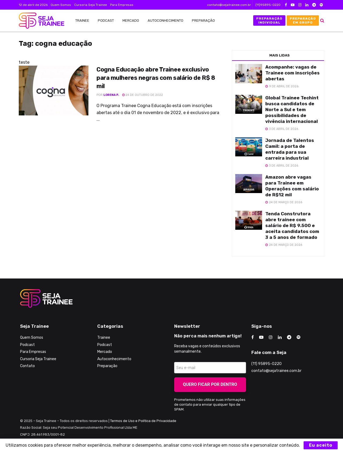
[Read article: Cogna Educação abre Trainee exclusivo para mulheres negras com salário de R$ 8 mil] (53, 90)
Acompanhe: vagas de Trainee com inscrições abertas (292, 72)
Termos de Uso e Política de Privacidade (143, 421)
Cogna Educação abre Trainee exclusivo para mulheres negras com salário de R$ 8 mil (155, 78)
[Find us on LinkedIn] (280, 337)
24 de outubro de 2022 (142, 95)
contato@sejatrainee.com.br (229, 5)
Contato (27, 366)
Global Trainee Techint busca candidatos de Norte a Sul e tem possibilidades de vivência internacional (292, 109)
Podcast (106, 20)
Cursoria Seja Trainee (90, 5)
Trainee (82, 20)
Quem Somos (61, 5)
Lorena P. (111, 95)
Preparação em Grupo (303, 20)
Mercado (130, 20)
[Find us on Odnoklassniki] (298, 337)
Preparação (203, 20)
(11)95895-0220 (268, 5)
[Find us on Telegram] (289, 337)
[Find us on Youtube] (261, 337)
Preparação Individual (269, 20)
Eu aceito (320, 445)
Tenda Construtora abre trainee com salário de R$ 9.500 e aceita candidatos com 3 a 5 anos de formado (292, 225)
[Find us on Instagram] (271, 337)
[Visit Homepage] (39, 21)
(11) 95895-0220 (266, 363)
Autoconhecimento (165, 20)
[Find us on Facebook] (252, 337)
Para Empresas (121, 5)
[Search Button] (322, 20)
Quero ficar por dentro (210, 384)
